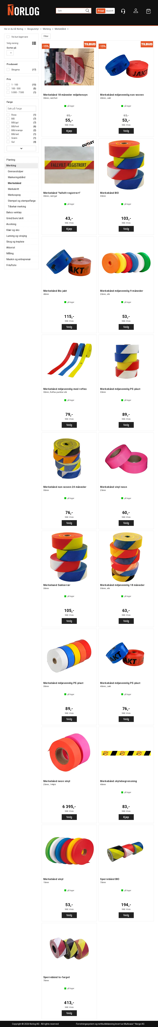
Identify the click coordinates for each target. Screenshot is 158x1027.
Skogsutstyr (33, 29)
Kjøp (69, 130)
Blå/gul (14, 122)
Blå (13, 118)
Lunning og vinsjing (16, 235)
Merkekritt (13, 189)
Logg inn (135, 11)
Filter (46, 36)
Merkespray (14, 194)
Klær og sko (12, 230)
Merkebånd (60, 29)
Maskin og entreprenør (18, 259)
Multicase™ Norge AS (134, 1024)
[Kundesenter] (123, 11)
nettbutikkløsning (106, 1024)
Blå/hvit (15, 126)
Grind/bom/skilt (14, 218)
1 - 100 (14, 84)
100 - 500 (16, 88)
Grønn (14, 138)
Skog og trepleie (15, 241)
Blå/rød (15, 134)
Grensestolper (15, 171)
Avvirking (11, 224)
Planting (10, 159)
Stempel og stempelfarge (22, 200)
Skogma (15, 69)
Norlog (20, 29)
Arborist (10, 247)
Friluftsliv (11, 265)
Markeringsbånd (16, 177)
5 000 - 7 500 (17, 92)
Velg (126, 130)
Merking (47, 29)
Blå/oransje (17, 130)
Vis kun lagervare (19, 37)
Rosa (13, 115)
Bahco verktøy (14, 212)
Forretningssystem (85, 1024)
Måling (10, 253)
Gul (13, 142)
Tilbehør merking (17, 206)
